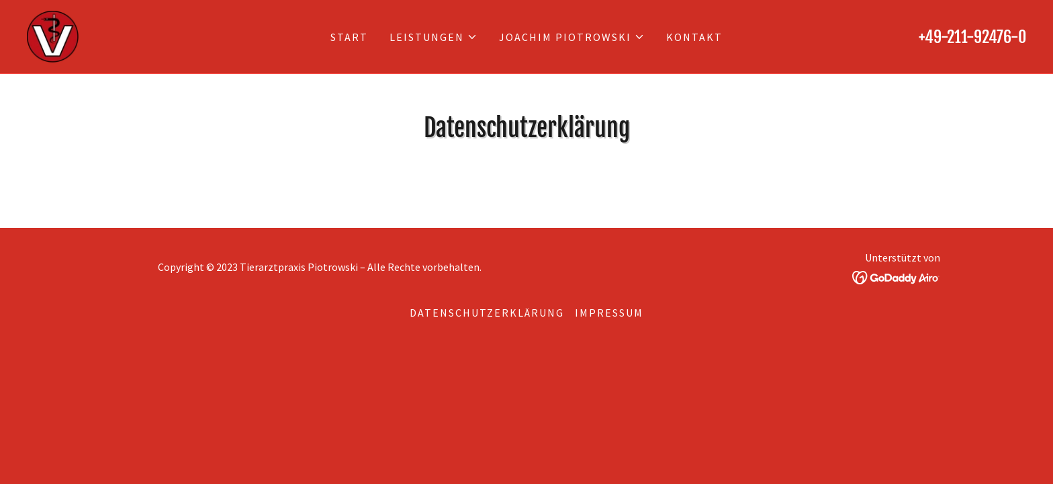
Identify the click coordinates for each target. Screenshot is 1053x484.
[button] (433, 37)
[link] (53, 35)
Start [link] (349, 37)
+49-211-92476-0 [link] (972, 37)
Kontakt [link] (694, 37)
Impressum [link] (609, 312)
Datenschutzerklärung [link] (487, 312)
